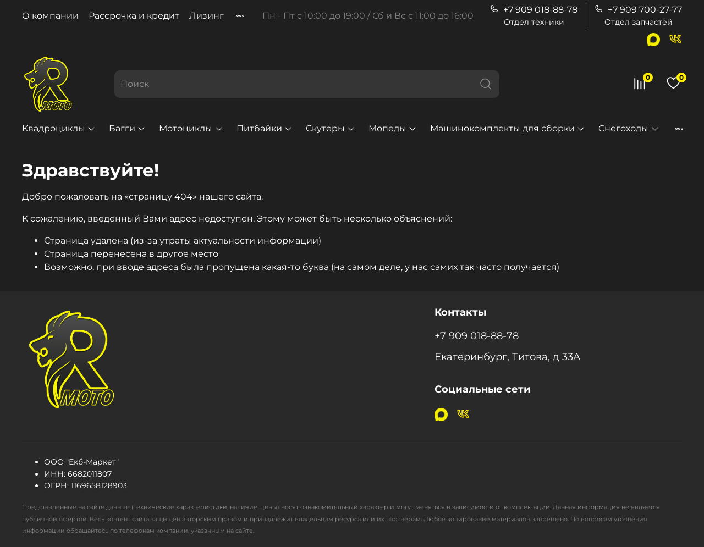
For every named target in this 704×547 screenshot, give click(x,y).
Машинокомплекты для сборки (507, 128)
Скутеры (330, 128)
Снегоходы (628, 128)
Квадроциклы (59, 128)
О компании (50, 15)
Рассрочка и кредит (134, 15)
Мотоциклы (191, 128)
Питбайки (265, 128)
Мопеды (393, 128)
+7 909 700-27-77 (638, 9)
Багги (127, 128)
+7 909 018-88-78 (534, 9)
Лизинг (206, 15)
